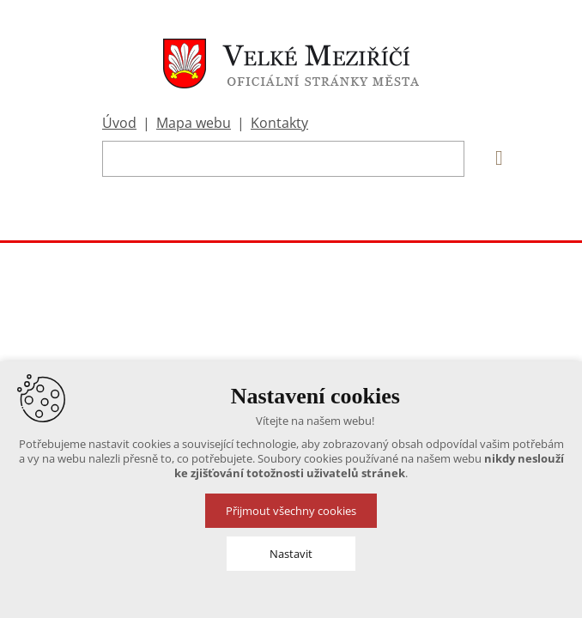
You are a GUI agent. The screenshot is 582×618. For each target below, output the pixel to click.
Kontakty (279, 122)
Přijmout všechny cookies (291, 510)
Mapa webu (193, 122)
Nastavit (291, 553)
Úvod (119, 122)
